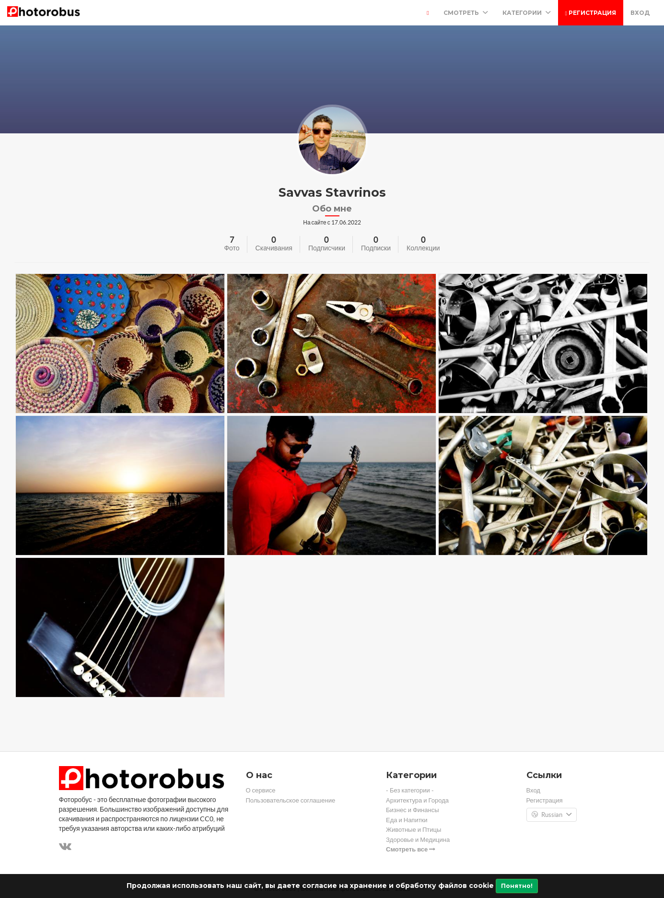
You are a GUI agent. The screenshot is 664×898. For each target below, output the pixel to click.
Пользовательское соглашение (291, 800)
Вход (640, 12)
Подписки (376, 248)
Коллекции (423, 248)
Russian (551, 815)
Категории (526, 12)
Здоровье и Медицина (418, 839)
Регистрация (590, 12)
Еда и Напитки (407, 820)
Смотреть (465, 12)
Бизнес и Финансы (412, 810)
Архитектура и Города (417, 800)
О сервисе (261, 790)
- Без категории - (410, 790)
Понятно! (517, 885)
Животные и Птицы (413, 829)
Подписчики (326, 248)
